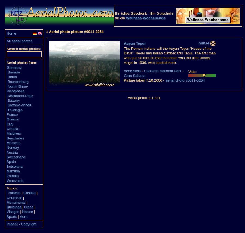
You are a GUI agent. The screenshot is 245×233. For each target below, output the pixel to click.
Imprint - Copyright (21, 224)
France (12, 115)
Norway (13, 147)
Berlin (12, 77)
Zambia (13, 176)
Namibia (13, 171)
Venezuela (15, 181)
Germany (14, 68)
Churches (14, 198)
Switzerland (16, 157)
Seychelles (15, 138)
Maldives (14, 133)
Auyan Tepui (134, 43)
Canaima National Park (162, 71)
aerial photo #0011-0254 (185, 80)
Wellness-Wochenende (146, 18)
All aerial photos (19, 41)
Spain (11, 162)
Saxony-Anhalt (19, 105)
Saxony (14, 100)
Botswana (15, 166)
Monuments (16, 202)
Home (11, 33)
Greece (13, 119)
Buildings (14, 207)
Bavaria (14, 72)
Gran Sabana (134, 76)
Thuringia (15, 110)
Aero (23, 217)
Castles (29, 193)
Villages (13, 212)
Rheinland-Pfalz (20, 96)
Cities (28, 207)
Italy (10, 124)
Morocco (13, 143)
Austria (12, 152)
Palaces (14, 193)
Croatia (12, 129)
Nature (27, 212)
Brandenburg (18, 82)
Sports (12, 217)
